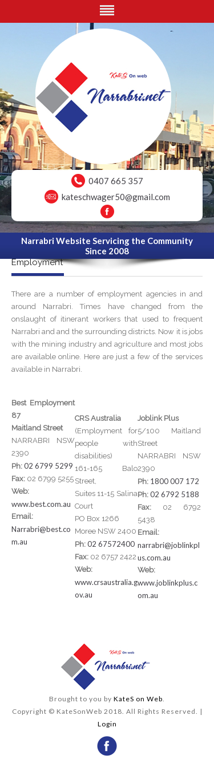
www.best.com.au (41, 504)
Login (107, 724)
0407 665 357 (115, 181)
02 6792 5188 (174, 494)
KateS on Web (138, 698)
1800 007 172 (174, 481)
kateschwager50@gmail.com (116, 197)
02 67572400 (111, 544)
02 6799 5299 (48, 465)
